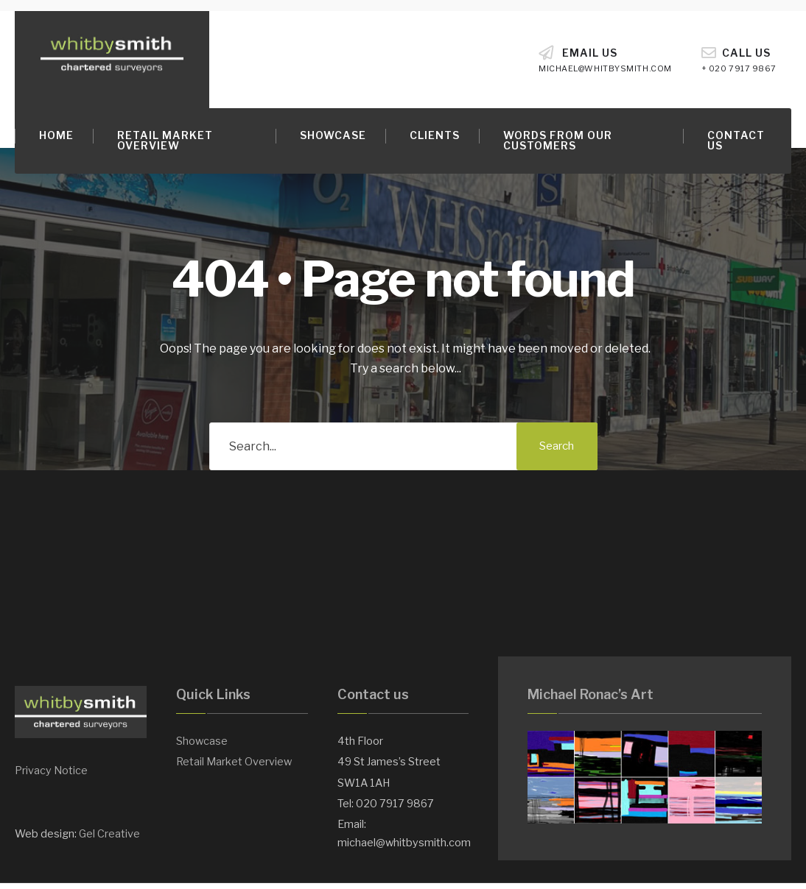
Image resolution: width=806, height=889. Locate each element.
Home (56, 135)
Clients (435, 135)
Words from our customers (557, 140)
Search (556, 446)
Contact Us (736, 140)
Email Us (605, 60)
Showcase (333, 135)
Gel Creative (109, 833)
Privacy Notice (51, 770)
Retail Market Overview (165, 140)
